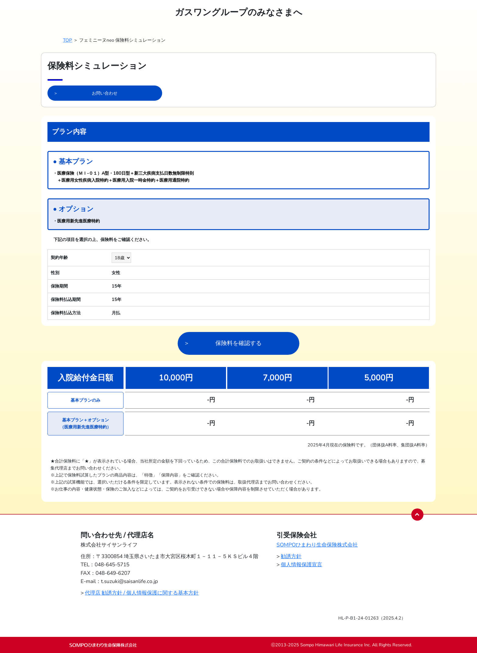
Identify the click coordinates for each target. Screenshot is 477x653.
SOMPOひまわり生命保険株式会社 (317, 544)
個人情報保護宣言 (301, 564)
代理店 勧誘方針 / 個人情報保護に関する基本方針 (142, 592)
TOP (67, 40)
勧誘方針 (291, 556)
